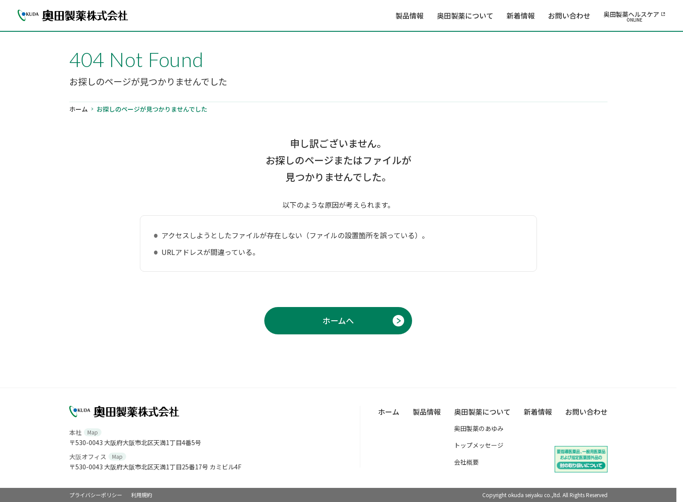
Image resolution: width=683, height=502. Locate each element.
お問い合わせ (569, 15)
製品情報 (409, 15)
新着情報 (521, 15)
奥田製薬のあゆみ (478, 428)
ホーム (78, 109)
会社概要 (466, 461)
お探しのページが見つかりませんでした (152, 109)
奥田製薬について (465, 15)
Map (92, 432)
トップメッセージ (478, 445)
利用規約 (141, 494)
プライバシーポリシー (95, 494)
